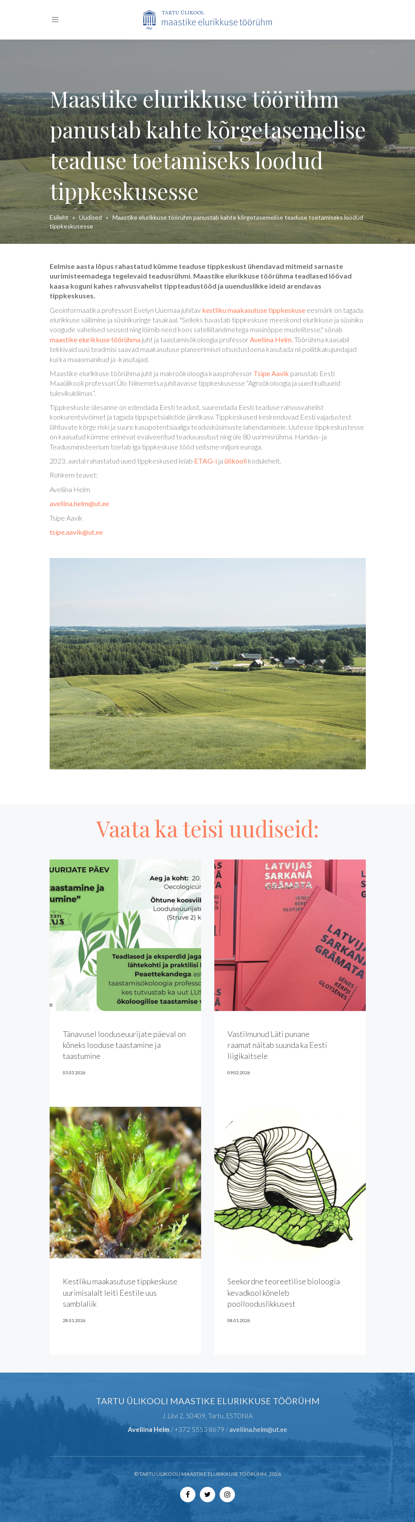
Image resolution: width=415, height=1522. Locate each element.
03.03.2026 (74, 1072)
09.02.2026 (238, 1072)
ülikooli (235, 461)
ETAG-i (205, 461)
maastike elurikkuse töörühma (95, 339)
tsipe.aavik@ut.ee (76, 532)
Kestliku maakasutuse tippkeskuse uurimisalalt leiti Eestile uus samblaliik (120, 1292)
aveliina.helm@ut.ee (79, 503)
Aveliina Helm (271, 339)
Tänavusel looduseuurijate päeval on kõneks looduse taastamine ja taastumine (124, 1045)
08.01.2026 (238, 1320)
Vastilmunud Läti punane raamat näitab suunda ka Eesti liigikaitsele (277, 1045)
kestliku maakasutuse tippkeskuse (253, 310)
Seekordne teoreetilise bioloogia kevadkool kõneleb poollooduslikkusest (283, 1292)
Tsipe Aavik (271, 373)
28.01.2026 (74, 1320)
